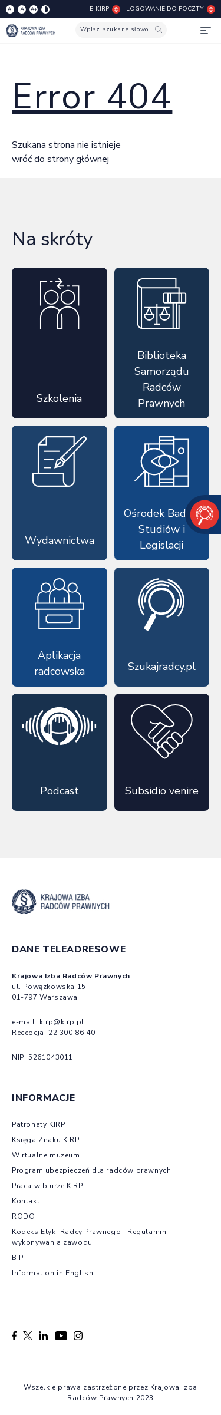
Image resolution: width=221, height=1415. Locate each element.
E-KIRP (105, 9)
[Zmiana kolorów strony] (45, 9)
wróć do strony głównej (60, 159)
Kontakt (25, 1201)
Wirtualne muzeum (46, 1155)
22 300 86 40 (71, 1032)
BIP (18, 1257)
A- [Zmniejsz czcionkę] (10, 9)
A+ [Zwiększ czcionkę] (34, 9)
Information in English (52, 1273)
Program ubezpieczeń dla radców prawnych (91, 1170)
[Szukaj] (158, 30)
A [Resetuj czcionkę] (22, 9)
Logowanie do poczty (170, 9)
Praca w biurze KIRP (47, 1185)
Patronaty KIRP (38, 1124)
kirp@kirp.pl (61, 1022)
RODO (23, 1216)
